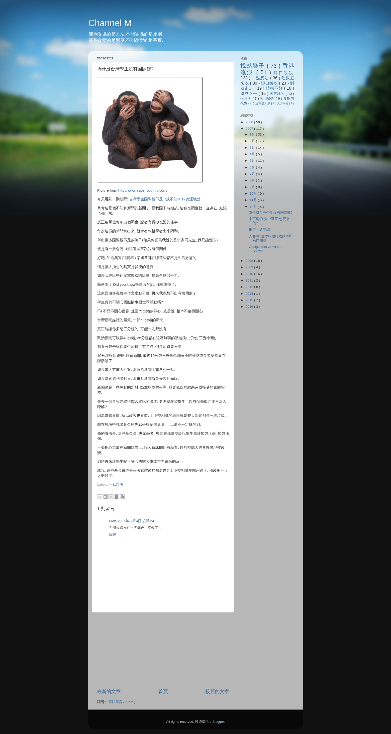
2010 (250, 274)
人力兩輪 (283, 103)
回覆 (112, 534)
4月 (253, 154)
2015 (250, 300)
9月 (253, 187)
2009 (250, 267)
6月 (253, 167)
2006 (250, 122)
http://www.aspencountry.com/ (142, 190)
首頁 (163, 691)
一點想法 (116, 484)
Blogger (218, 722)
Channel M (110, 23)
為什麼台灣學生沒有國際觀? (271, 212)
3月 (253, 147)
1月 (253, 134)
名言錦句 (278, 94)
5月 (253, 160)
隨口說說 (284, 72)
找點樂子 (253, 66)
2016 (250, 306)
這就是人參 (263, 103)
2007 (250, 129)
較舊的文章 (217, 691)
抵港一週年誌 (259, 229)
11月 (254, 200)
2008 (250, 261)
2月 (253, 141)
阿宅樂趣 (268, 98)
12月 (254, 207)
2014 (250, 293)
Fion (112, 521)
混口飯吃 (270, 83)
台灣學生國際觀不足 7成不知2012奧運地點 (164, 199)
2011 (250, 280)
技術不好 (275, 88)
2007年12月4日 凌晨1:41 (137, 521)
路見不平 (249, 93)
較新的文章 (109, 691)
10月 (254, 193)
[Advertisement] (155, 489)
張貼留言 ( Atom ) (121, 702)
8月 (253, 180)
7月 (253, 174)
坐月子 (246, 98)
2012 (250, 287)
